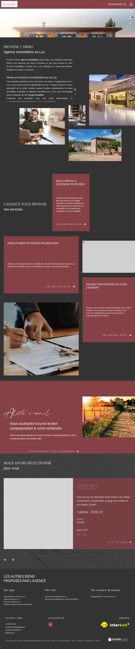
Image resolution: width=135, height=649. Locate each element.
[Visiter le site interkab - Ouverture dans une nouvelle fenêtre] (119, 624)
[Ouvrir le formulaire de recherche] (117, 4)
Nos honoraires (45, 640)
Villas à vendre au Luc (11, 599)
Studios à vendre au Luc (12, 602)
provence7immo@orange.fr (15, 627)
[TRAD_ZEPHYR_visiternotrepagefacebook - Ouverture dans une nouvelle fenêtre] (50, 624)
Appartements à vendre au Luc (15, 596)
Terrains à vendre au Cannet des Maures (18, 604)
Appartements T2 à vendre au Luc (103, 596)
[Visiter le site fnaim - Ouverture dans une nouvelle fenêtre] (104, 625)
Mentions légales (65, 640)
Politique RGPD (89, 640)
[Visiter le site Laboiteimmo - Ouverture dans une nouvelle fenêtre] (117, 640)
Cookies (97, 640)
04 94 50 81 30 (11, 624)
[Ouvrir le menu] (131, 4)
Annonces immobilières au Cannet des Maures (61, 599)
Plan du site (55, 640)
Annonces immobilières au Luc (56, 596)
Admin (74, 640)
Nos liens (80, 640)
